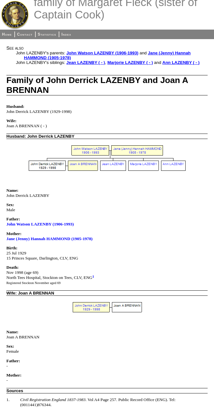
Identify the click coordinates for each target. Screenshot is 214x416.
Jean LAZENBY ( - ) (85, 62)
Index (66, 34)
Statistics (47, 34)
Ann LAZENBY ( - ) (181, 62)
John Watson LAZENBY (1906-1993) (102, 53)
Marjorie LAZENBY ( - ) (130, 62)
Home (7, 34)
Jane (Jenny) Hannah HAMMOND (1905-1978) (49, 238)
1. (8, 399)
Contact (24, 34)
